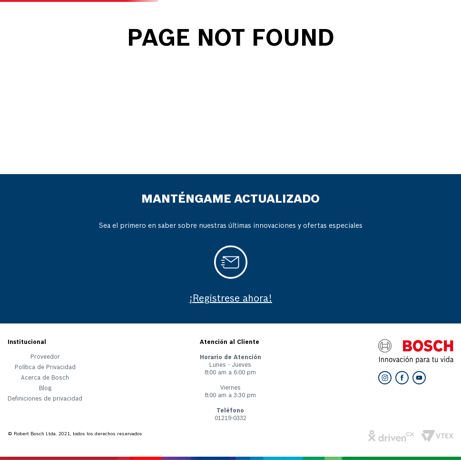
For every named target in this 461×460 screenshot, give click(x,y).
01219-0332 (230, 418)
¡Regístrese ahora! (230, 299)
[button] (45, 401)
